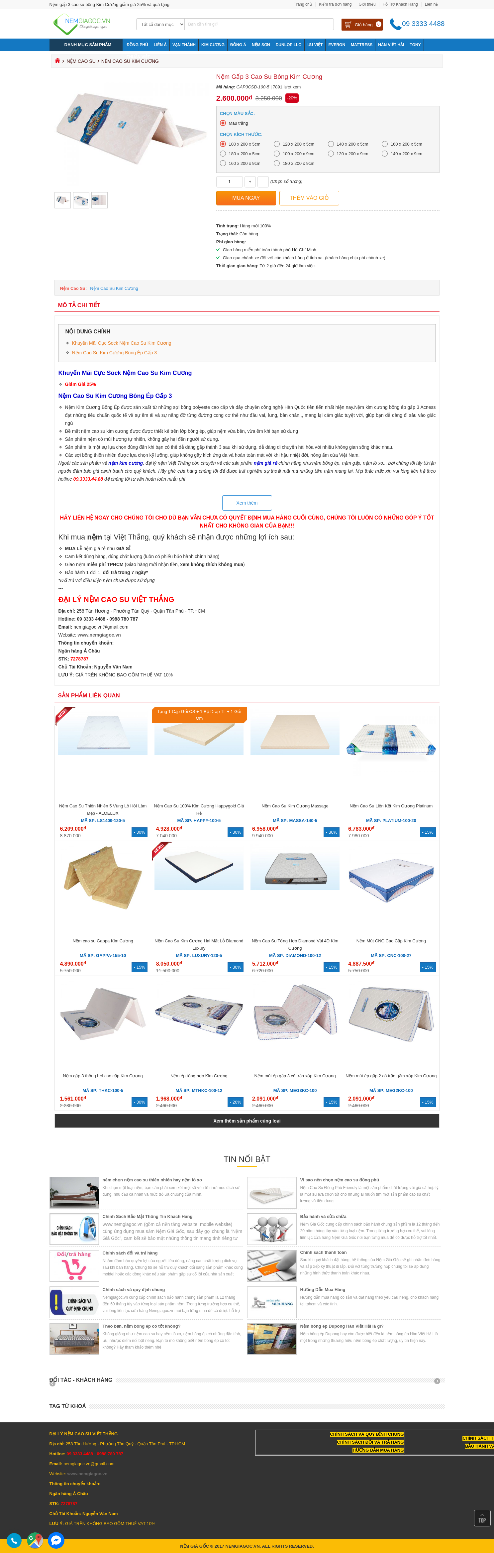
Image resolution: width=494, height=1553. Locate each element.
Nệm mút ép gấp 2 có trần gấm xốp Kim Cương (391, 1075)
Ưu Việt (315, 45)
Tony (415, 45)
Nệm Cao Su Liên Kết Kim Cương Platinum (391, 805)
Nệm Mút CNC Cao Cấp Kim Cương (391, 940)
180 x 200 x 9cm (298, 163)
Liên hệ (431, 4)
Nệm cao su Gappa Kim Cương (102, 940)
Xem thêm (247, 503)
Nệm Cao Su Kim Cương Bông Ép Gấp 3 (114, 352)
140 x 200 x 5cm (352, 144)
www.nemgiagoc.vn (99, 635)
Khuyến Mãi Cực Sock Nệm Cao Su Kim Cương (121, 343)
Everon (336, 45)
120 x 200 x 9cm (352, 153)
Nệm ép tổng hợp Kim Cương (199, 1075)
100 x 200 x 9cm (298, 153)
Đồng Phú (137, 45)
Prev (54, 1383)
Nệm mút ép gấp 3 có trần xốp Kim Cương (295, 1075)
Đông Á (238, 45)
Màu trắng (238, 123)
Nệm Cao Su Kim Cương (114, 288)
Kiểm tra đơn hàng (335, 4)
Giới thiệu (366, 4)
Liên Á (160, 45)
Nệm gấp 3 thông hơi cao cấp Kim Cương (103, 1075)
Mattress (361, 45)
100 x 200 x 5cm (244, 144)
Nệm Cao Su (80, 61)
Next (439, 1383)
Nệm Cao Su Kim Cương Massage (295, 805)
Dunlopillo (289, 45)
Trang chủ (303, 4)
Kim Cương (213, 45)
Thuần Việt (138, 57)
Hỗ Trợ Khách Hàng (400, 4)
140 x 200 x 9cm (406, 153)
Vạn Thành (184, 45)
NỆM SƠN (261, 45)
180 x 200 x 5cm (244, 153)
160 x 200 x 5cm (406, 144)
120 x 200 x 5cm (298, 144)
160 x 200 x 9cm (244, 163)
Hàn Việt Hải (391, 45)
